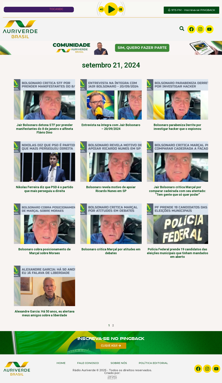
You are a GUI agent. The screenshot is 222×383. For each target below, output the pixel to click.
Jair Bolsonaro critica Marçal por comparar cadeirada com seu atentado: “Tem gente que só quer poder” (177, 190)
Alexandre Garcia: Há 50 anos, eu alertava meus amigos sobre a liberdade (44, 313)
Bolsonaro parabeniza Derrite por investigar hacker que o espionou (177, 127)
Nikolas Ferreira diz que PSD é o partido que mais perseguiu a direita (44, 189)
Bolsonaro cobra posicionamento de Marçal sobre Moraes (44, 251)
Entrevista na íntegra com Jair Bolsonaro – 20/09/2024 (111, 127)
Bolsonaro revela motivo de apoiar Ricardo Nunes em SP (111, 189)
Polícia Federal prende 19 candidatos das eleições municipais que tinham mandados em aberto (177, 253)
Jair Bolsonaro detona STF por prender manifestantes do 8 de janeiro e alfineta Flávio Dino (44, 128)
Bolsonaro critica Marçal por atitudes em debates (111, 251)
